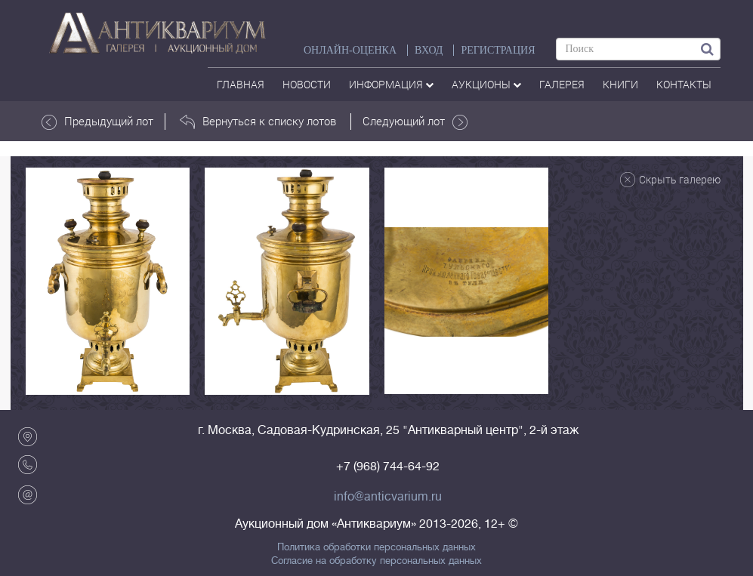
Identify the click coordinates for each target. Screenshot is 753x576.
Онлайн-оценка (350, 50)
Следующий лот (415, 121)
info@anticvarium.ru (388, 497)
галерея (562, 84)
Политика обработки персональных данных (376, 547)
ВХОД (429, 50)
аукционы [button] (486, 84)
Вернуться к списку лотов (258, 121)
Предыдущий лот (97, 121)
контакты (683, 84)
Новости (306, 84)
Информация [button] (391, 84)
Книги (620, 84)
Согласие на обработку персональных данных (376, 561)
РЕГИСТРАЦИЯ (498, 50)
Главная (240, 84)
